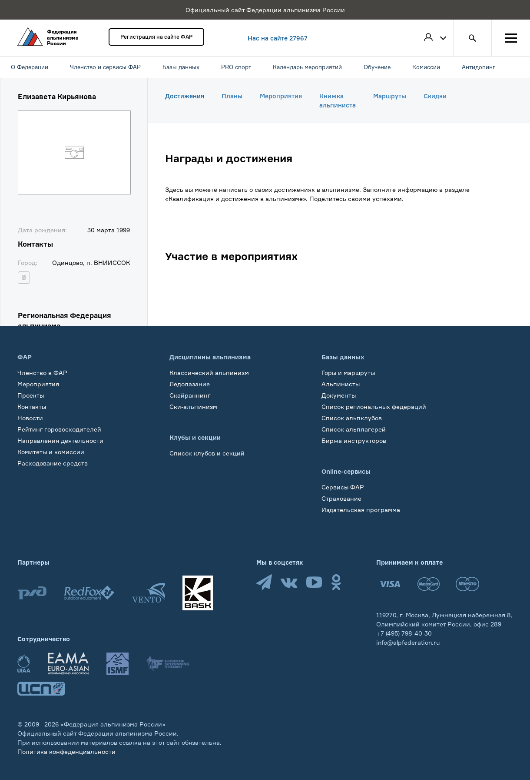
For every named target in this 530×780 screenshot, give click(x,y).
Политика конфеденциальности (66, 751)
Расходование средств (52, 463)
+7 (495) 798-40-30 (404, 633)
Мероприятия (281, 96)
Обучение (32, 474)
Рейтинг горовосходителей (59, 429)
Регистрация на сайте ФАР (156, 36)
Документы (338, 395)
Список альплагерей (353, 429)
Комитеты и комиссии (50, 451)
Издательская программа (360, 509)
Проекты (30, 395)
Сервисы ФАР (342, 487)
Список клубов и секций (207, 453)
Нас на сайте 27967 (278, 38)
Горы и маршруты (348, 372)
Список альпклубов (351, 418)
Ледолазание (189, 384)
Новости (30, 418)
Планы (232, 96)
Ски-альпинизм (193, 406)
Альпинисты (340, 384)
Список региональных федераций (373, 406)
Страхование (341, 498)
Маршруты (389, 96)
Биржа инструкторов (353, 440)
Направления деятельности (60, 440)
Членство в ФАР (42, 372)
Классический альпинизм (209, 372)
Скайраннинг (190, 395)
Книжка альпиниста (337, 100)
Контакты (31, 406)
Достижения (184, 96)
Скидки (435, 96)
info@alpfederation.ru (408, 642)
